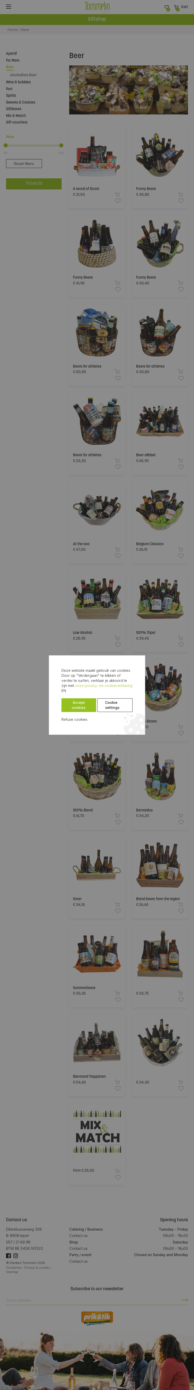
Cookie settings (112, 702)
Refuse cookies (74, 717)
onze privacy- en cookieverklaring (89, 688)
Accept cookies (79, 702)
